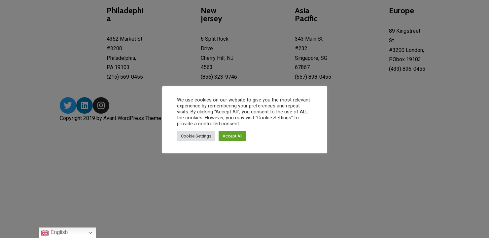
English (54, 233)
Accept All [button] (232, 136)
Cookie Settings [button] (196, 136)
